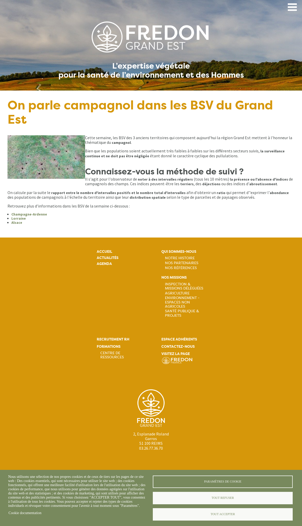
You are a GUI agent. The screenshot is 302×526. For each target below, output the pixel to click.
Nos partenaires (181, 263)
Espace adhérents (179, 339)
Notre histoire (180, 258)
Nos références (181, 267)
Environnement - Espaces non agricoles (182, 301)
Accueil (104, 251)
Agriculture (177, 293)
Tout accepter (222, 514)
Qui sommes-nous (178, 251)
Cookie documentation (25, 513)
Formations (108, 346)
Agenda (104, 263)
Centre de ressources (112, 355)
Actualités (107, 257)
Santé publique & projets (182, 313)
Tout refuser (223, 498)
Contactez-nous (178, 346)
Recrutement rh (113, 339)
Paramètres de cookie (222, 481)
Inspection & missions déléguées (184, 286)
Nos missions (174, 277)
